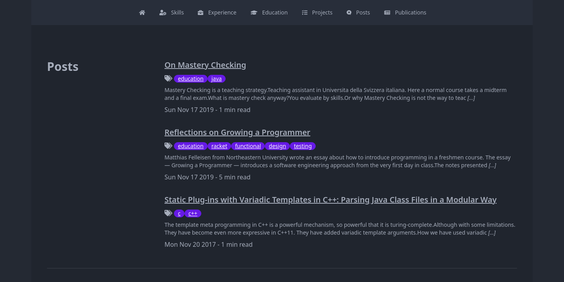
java (217, 78)
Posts (358, 12)
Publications (405, 12)
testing (303, 146)
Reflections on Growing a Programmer (237, 132)
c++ (192, 213)
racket (220, 146)
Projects (317, 12)
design (277, 146)
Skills (171, 12)
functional (248, 146)
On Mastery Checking (205, 65)
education (191, 78)
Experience (217, 12)
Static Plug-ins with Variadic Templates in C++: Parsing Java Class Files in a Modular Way (330, 199)
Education (269, 12)
